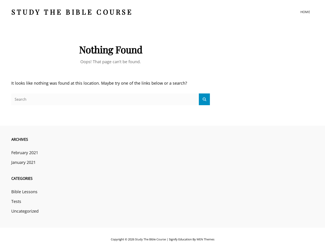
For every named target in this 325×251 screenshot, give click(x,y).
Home (305, 12)
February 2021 (24, 152)
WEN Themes (205, 239)
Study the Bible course (72, 11)
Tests (16, 201)
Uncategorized (25, 211)
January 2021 (23, 162)
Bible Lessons (24, 191)
